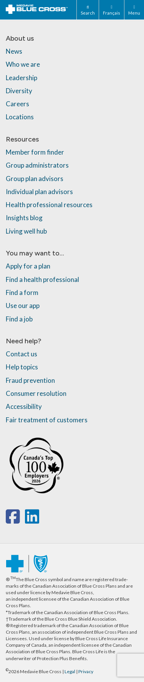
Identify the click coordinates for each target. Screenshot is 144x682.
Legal (70, 671)
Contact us (21, 354)
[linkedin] (32, 520)
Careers (17, 104)
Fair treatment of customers (47, 420)
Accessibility (24, 406)
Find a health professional (42, 279)
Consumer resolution (36, 393)
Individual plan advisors (39, 192)
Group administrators (37, 165)
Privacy (85, 671)
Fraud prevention (30, 380)
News (14, 51)
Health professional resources (49, 205)
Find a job (19, 319)
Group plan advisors (34, 179)
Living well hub (26, 231)
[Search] (87, 10)
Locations (20, 117)
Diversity (19, 91)
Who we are (23, 64)
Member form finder (35, 152)
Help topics (22, 367)
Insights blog (24, 218)
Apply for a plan (28, 266)
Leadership (21, 78)
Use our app (23, 305)
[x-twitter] (24, 520)
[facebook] (14, 520)
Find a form (22, 292)
